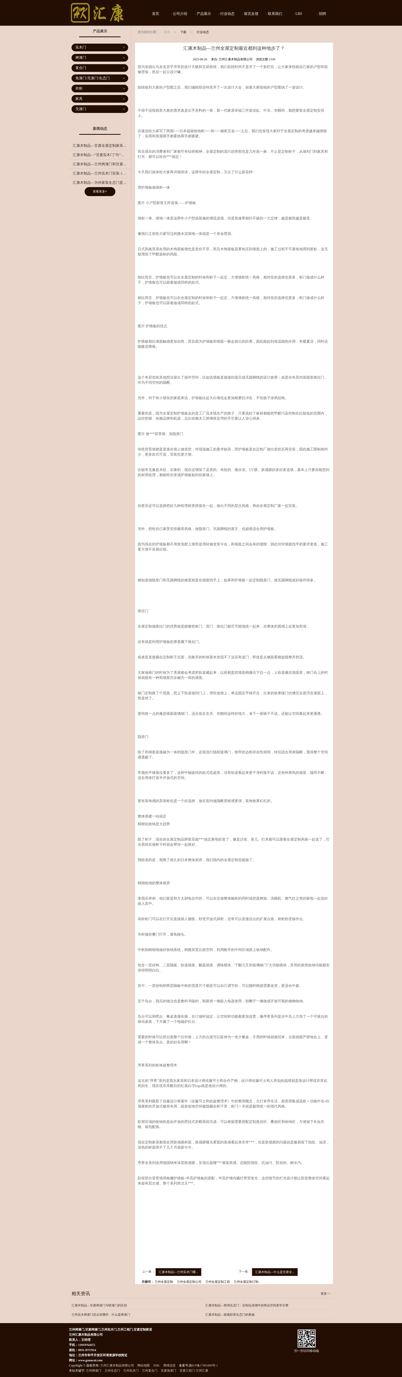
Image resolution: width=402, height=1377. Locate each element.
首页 (155, 14)
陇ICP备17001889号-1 (203, 1365)
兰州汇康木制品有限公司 (117, 1365)
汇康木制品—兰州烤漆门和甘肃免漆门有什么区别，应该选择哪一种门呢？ (102, 164)
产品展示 (203, 14)
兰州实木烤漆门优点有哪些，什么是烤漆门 (101, 1314)
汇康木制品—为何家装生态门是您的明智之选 (102, 183)
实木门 (100, 47)
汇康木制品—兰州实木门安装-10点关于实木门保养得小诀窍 (102, 173)
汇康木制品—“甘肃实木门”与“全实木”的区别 (102, 155)
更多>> (325, 1293)
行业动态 (227, 14)
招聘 (322, 14)
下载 (183, 32)
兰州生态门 (112, 1370)
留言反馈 (251, 14)
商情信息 (169, 1365)
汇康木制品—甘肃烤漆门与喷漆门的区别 (99, 1305)
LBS (298, 14)
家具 (100, 99)
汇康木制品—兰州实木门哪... (178, 1272)
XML (156, 1365)
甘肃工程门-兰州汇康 (193, 1370)
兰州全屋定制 (164, 1282)
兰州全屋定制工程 (217, 1282)
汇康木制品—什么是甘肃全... (275, 1272)
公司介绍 (179, 14)
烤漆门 (100, 58)
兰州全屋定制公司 (189, 1282)
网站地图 (143, 1365)
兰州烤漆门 (93, 1370)
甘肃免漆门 (168, 1370)
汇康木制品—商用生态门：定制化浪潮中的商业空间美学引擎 (246, 1305)
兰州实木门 (131, 1370)
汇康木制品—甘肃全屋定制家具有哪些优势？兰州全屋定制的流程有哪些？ (102, 146)
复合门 (100, 68)
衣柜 (100, 88)
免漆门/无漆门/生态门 (100, 78)
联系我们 (274, 14)
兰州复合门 (149, 1370)
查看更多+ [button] (100, 191)
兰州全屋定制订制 (246, 1282)
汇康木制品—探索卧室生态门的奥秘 (230, 1314)
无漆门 (100, 109)
